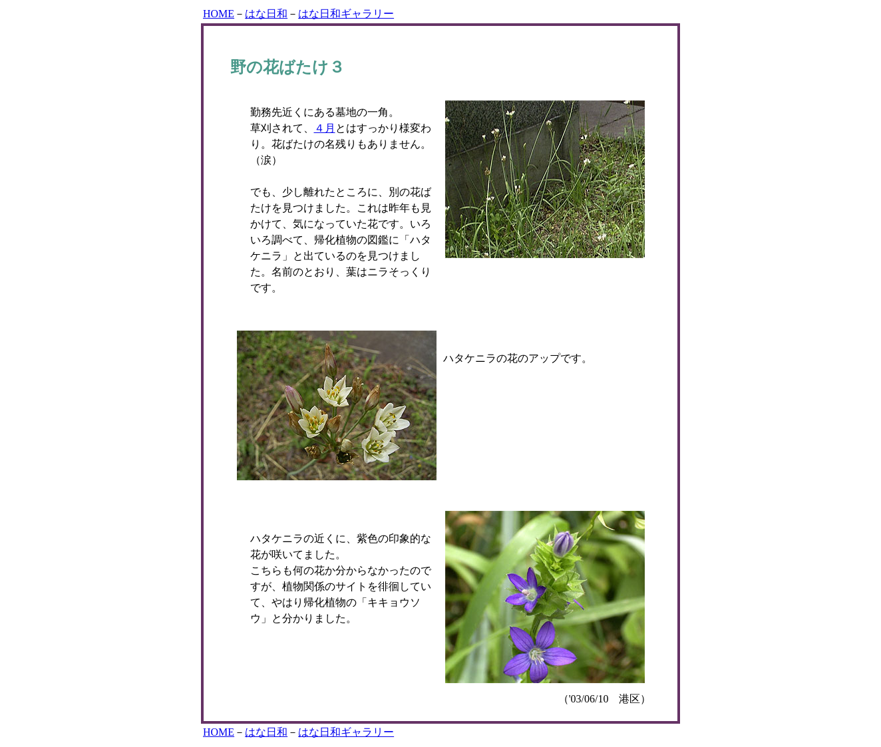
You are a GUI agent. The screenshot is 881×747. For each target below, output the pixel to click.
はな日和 (266, 13)
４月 (324, 128)
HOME (218, 13)
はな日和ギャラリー (346, 13)
